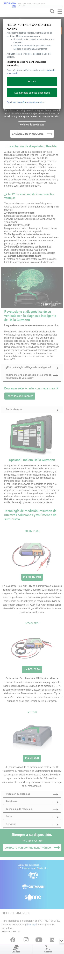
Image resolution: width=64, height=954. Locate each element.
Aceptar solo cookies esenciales (32, 92)
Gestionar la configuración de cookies (25, 102)
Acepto (32, 81)
